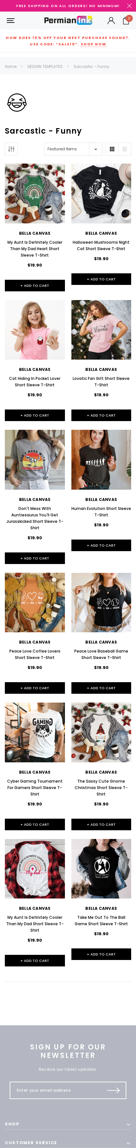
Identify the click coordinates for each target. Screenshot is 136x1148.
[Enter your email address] (55, 1090)
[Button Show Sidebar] (11, 149)
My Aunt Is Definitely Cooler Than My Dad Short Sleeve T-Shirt (35, 924)
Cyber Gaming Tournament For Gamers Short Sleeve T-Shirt (35, 787)
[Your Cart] (126, 20)
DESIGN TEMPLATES (45, 66)
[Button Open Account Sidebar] (111, 20)
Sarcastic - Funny (91, 66)
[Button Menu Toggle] (10, 20)
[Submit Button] (113, 1090)
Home (10, 66)
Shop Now (94, 44)
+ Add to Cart (34, 285)
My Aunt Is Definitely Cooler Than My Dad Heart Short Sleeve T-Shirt (34, 249)
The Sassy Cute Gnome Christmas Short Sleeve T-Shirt (101, 787)
